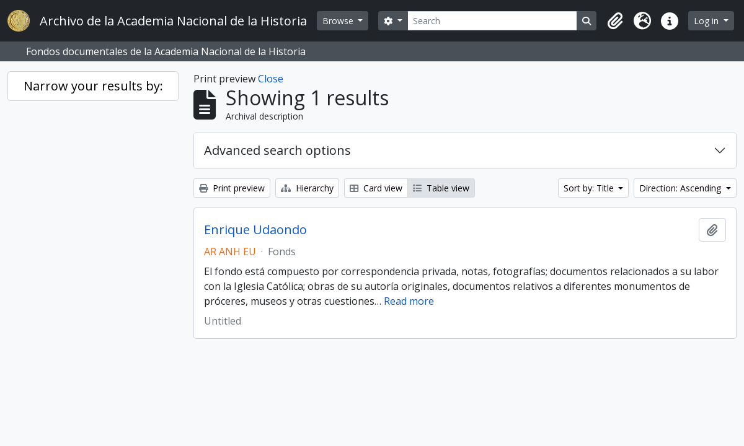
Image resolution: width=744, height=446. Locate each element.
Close (270, 78)
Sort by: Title (590, 188)
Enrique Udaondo (255, 229)
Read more (409, 301)
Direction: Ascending (681, 188)
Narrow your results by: (93, 85)
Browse (339, 21)
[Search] (492, 20)
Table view (441, 188)
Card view (376, 188)
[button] (615, 21)
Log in (707, 21)
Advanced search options (277, 150)
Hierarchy (307, 188)
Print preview (232, 188)
